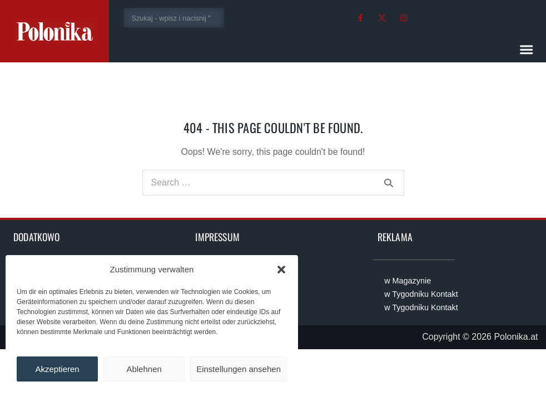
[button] (281, 269)
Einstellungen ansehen (238, 369)
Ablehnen (143, 369)
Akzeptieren (57, 369)
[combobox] (173, 18)
